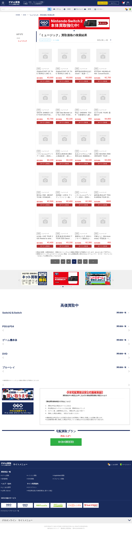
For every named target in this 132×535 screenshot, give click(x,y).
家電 (89, 9)
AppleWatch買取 (59, 475)
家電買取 (5, 479)
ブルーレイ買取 (59, 479)
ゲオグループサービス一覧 (10, 511)
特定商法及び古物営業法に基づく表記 (40, 490)
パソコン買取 (32, 475)
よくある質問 (6, 487)
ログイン (114, 3)
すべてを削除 (56, 40)
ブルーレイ (79, 9)
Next (112, 279)
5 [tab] (69, 286)
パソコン (100, 9)
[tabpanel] (74, 23)
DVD (68, 9)
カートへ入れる (45, 81)
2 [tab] (62, 286)
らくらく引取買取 (66, 441)
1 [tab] (74, 30)
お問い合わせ (6, 490)
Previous (19, 279)
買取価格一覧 (121, 312)
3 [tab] (64, 286)
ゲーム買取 (5, 475)
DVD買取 (31, 479)
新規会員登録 (102, 3)
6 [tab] (71, 286)
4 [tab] (67, 286)
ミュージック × (45, 40)
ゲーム (59, 9)
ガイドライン (32, 487)
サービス (3, 3)
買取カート (126, 3)
